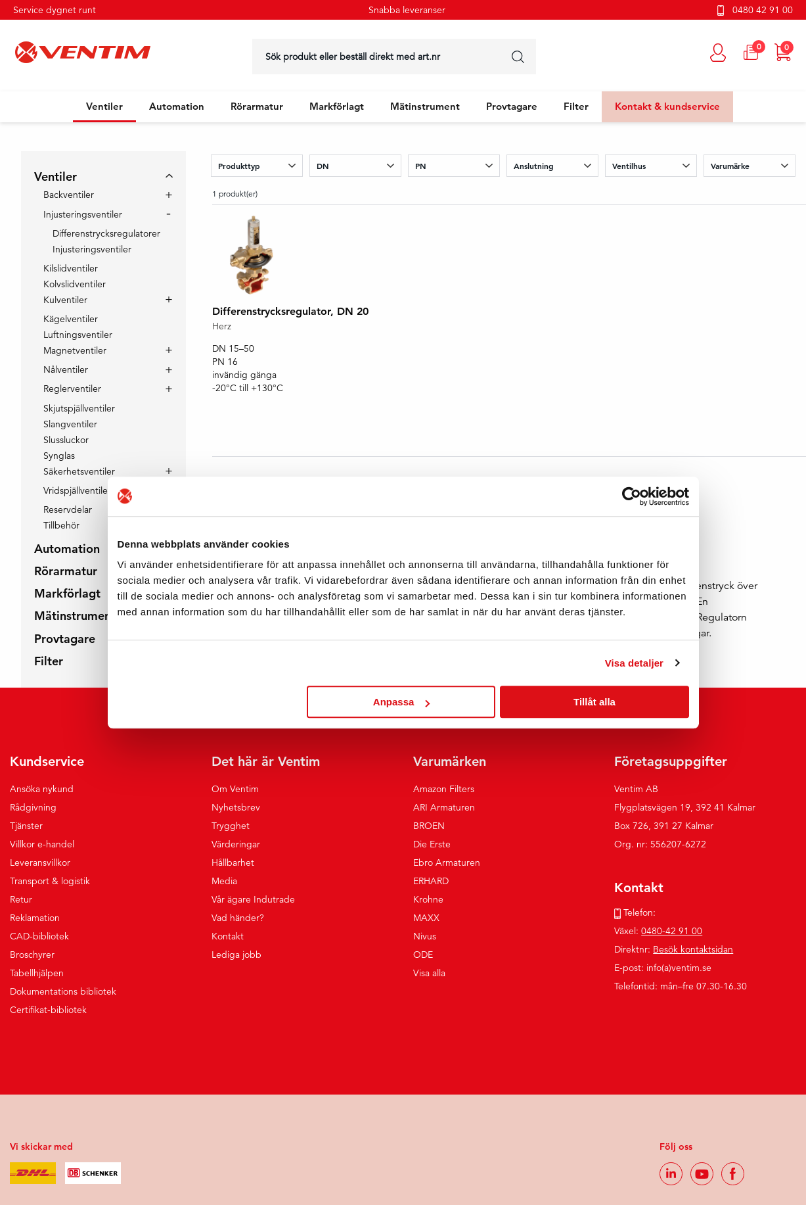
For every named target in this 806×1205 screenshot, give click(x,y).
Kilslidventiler (70, 268)
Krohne (428, 899)
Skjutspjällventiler (79, 408)
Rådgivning (33, 807)
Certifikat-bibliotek (48, 1010)
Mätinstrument (425, 106)
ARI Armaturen (444, 807)
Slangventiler (70, 424)
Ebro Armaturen (446, 862)
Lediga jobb (236, 954)
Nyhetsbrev (236, 807)
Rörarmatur (257, 106)
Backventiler (68, 195)
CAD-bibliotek (39, 936)
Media (224, 881)
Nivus (424, 936)
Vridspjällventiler (77, 491)
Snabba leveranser (407, 10)
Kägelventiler (70, 318)
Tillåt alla (594, 701)
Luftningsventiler (77, 334)
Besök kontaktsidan (693, 949)
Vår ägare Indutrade (253, 899)
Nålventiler (65, 370)
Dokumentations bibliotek (63, 991)
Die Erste (432, 844)
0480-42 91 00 (671, 931)
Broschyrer (32, 954)
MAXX (426, 918)
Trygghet (231, 826)
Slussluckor (66, 439)
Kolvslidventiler (74, 284)
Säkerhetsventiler (79, 472)
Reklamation (35, 918)
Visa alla (429, 973)
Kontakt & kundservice (667, 106)
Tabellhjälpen (37, 973)
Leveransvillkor (40, 862)
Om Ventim (235, 789)
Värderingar (236, 844)
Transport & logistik (50, 881)
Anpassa (401, 701)
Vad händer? (238, 918)
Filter (576, 106)
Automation (176, 106)
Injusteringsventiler (82, 215)
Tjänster (26, 826)
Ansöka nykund (42, 789)
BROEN (429, 826)
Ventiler (104, 106)
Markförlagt (336, 106)
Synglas (59, 455)
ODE (423, 954)
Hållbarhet (233, 862)
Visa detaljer (634, 663)
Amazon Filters (443, 789)
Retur (21, 899)
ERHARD (431, 881)
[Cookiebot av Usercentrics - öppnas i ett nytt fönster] (631, 496)
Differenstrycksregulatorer (106, 233)
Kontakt (228, 936)
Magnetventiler (74, 351)
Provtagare (511, 106)
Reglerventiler (72, 389)
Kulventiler (65, 300)
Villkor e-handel (42, 844)
